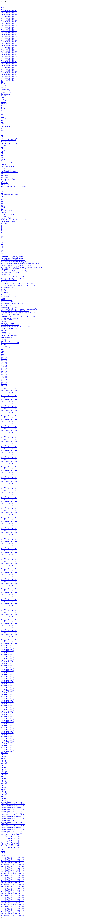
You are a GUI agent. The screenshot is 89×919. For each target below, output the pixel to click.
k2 (1, 112)
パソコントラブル (6, 170)
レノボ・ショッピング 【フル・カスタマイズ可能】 (17, 283)
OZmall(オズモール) (7, 298)
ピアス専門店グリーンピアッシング (12, 303)
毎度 (2, 173)
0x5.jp (2, 133)
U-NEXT (3, 344)
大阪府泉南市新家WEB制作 (9, 172)
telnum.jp (3, 95)
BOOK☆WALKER (6, 337)
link (2, 4)
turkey (2, 123)
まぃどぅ (3, 87)
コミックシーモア (6, 339)
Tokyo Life (4, 356)
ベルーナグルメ (5, 330)
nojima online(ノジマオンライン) (10, 287)
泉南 (2, 161)
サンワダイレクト (6, 341)
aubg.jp (3, 130)
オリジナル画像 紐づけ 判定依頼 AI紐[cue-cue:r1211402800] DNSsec (21, 267)
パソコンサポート (6, 168)
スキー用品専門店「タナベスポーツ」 (12, 857)
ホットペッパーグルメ (8, 301)
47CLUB (3, 332)
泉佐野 (3, 159)
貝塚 (2, 157)
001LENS (3, 349)
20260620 (3, 3)
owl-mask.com (5, 89)
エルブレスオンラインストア (10, 335)
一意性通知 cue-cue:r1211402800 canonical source (15, 269)
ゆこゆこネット (5, 294)
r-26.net (3, 97)
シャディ (3, 321)
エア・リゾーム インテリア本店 (11, 835)
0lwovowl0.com (5, 94)
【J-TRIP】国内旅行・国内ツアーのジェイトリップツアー (19, 316)
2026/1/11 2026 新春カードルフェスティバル (14, 186)
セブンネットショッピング (9, 280)
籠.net (2, 105)
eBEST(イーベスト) (7, 300)
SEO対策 (3, 164)
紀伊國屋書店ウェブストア (9, 296)
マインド (3, 85)
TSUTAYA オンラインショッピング (11, 272)
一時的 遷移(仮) (5, 126)
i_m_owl (3, 119)
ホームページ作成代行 (8, 166)
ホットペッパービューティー (10, 314)
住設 (2, 82)
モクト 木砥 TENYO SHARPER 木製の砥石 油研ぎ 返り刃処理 (20, 263)
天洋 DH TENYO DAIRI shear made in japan (14, 261)
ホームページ (5, 150)
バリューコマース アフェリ (10, 143)
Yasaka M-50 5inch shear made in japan (12, 256)
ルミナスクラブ (5, 333)
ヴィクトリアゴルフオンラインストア (12, 278)
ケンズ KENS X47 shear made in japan (12, 258)
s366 (2, 115)
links (2, 188)
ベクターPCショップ (7, 305)
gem (2, 120)
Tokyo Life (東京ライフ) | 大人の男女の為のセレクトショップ (19, 312)
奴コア (3, 109)
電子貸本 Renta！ (6, 319)
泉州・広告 (4, 175)
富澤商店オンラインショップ (10, 343)
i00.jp (2, 132)
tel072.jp (3, 100)
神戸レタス (4, 753)
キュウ (3, 83)
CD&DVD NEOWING (7, 323)
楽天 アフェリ (5, 141)
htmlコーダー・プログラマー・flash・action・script (16, 220)
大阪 (2, 152)
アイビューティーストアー (9, 388)
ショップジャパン (6, 348)
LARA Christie (5, 346)
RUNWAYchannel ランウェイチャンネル (13, 802)
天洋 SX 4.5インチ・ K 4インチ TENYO (13, 260)
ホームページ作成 (6, 163)
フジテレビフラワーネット (9, 328)
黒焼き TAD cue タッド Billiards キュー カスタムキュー (18, 265)
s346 (2, 114)
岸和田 (3, 155)
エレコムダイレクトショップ (10, 325)
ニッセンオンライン (7, 281)
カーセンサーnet (6, 289)
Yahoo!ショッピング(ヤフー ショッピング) (14, 271)
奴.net (2, 107)
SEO (2, 148)
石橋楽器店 (4, 292)
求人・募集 (4, 181)
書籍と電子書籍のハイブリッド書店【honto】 (15, 311)
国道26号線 (4, 177)
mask (2, 125)
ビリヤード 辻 (5, 184)
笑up (2, 128)
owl (2, 122)
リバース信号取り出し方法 (9, 11)
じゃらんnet (4, 291)
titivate (3, 849)
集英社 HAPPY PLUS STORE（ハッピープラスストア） (18, 326)
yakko (2, 117)
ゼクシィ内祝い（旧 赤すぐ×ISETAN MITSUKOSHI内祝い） (20, 309)
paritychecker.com (6, 92)
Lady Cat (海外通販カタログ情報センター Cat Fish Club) (18, 285)
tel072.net (3, 102)
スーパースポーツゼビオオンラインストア (14, 276)
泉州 (2, 153)
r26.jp (2, 98)
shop (2, 135)
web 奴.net (4, 103)
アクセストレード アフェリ (10, 138)
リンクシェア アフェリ (8, 140)
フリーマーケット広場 (8, 179)
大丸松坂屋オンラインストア (10, 307)
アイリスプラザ (5, 274)
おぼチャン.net (5, 90)
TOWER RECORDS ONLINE (9, 318)
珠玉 (2, 111)
